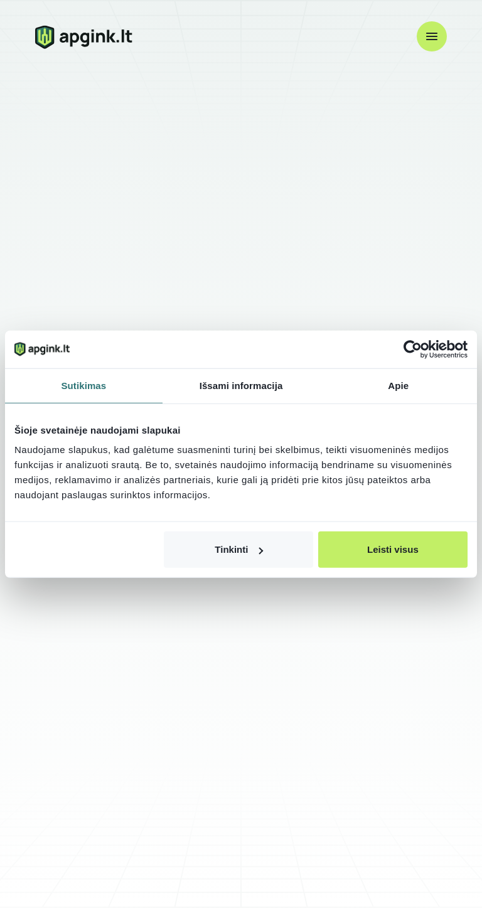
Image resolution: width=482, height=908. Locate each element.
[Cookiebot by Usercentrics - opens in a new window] (413, 348)
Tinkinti (239, 549)
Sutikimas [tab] (83, 385)
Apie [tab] (398, 385)
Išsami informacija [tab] (241, 385)
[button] (432, 36)
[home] (83, 36)
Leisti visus (393, 549)
